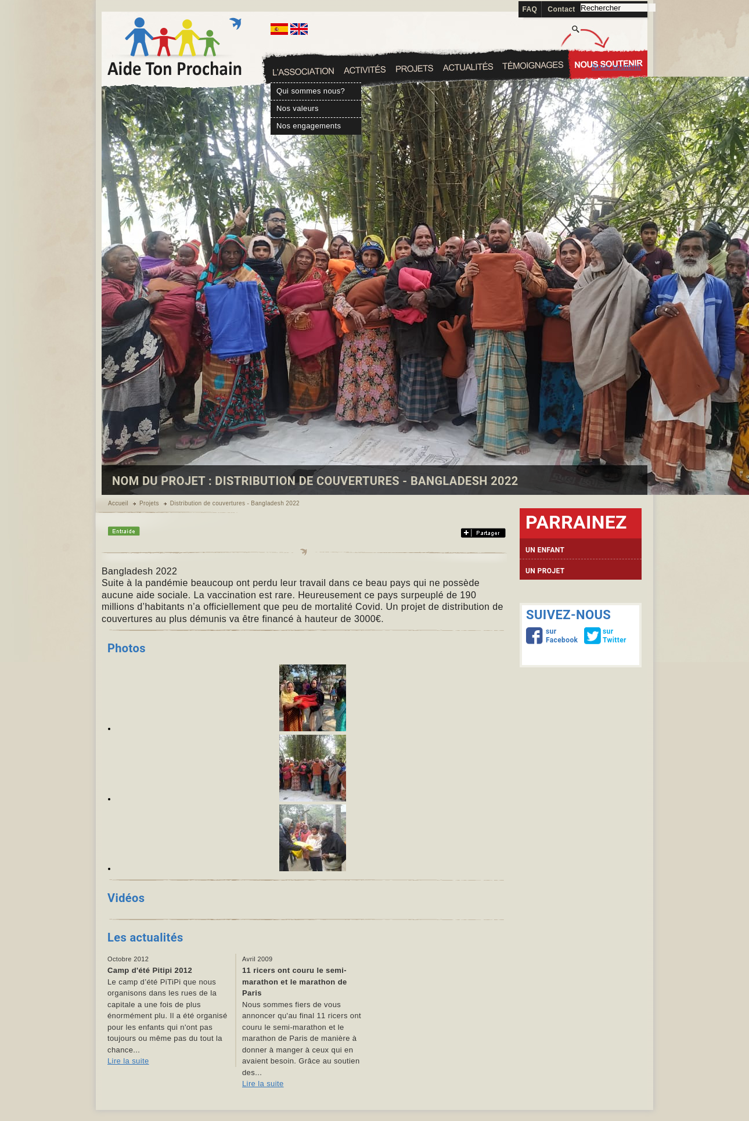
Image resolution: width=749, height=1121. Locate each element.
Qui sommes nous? (310, 91)
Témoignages (608, 61)
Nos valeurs (297, 108)
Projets (468, 66)
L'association (304, 71)
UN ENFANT (544, 550)
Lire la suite (128, 1061)
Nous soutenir (616, 66)
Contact (561, 9)
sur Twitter (605, 635)
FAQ (530, 9)
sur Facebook (549, 635)
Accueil (118, 503)
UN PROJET (545, 571)
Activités (413, 69)
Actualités (533, 65)
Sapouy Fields (364, 69)
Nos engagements (308, 125)
